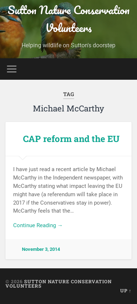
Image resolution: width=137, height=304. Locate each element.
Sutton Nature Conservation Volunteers (69, 19)
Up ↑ (126, 290)
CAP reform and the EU (71, 139)
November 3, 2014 (41, 249)
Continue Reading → (38, 225)
